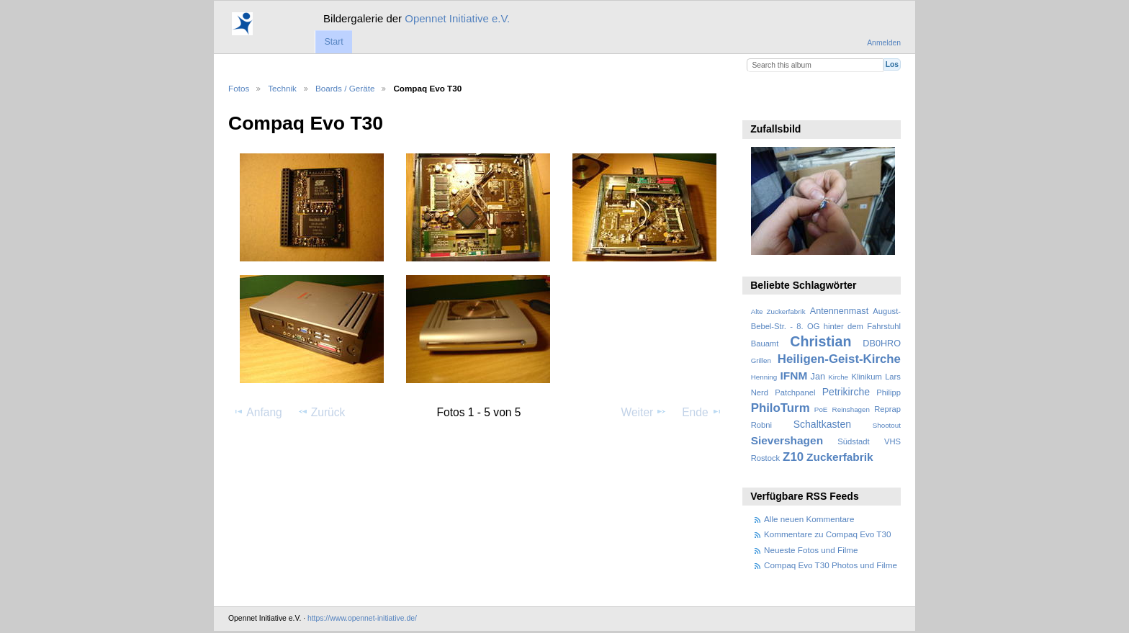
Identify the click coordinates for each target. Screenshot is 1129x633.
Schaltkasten (822, 424)
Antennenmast (839, 311)
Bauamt (765, 343)
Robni (761, 425)
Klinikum (866, 376)
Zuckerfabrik (839, 457)
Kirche (838, 377)
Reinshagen (851, 409)
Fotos (238, 88)
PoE (821, 409)
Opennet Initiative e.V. (457, 18)
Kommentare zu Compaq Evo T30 (827, 534)
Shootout (887, 425)
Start (333, 42)
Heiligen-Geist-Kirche (839, 359)
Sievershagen (787, 440)
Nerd (759, 392)
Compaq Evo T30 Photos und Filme (830, 565)
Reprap (887, 409)
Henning (764, 377)
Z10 (793, 457)
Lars (893, 376)
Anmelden (884, 43)
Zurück (321, 411)
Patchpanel (795, 392)
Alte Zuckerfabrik (778, 311)
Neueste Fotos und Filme (811, 550)
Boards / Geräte (345, 88)
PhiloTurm (780, 408)
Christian (820, 341)
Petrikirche (846, 392)
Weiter (644, 411)
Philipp (888, 392)
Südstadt (853, 441)
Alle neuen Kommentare (809, 519)
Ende (702, 411)
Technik (282, 88)
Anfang (257, 411)
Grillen (761, 360)
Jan (818, 377)
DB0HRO (882, 343)
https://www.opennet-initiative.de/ (362, 618)
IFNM (794, 375)
